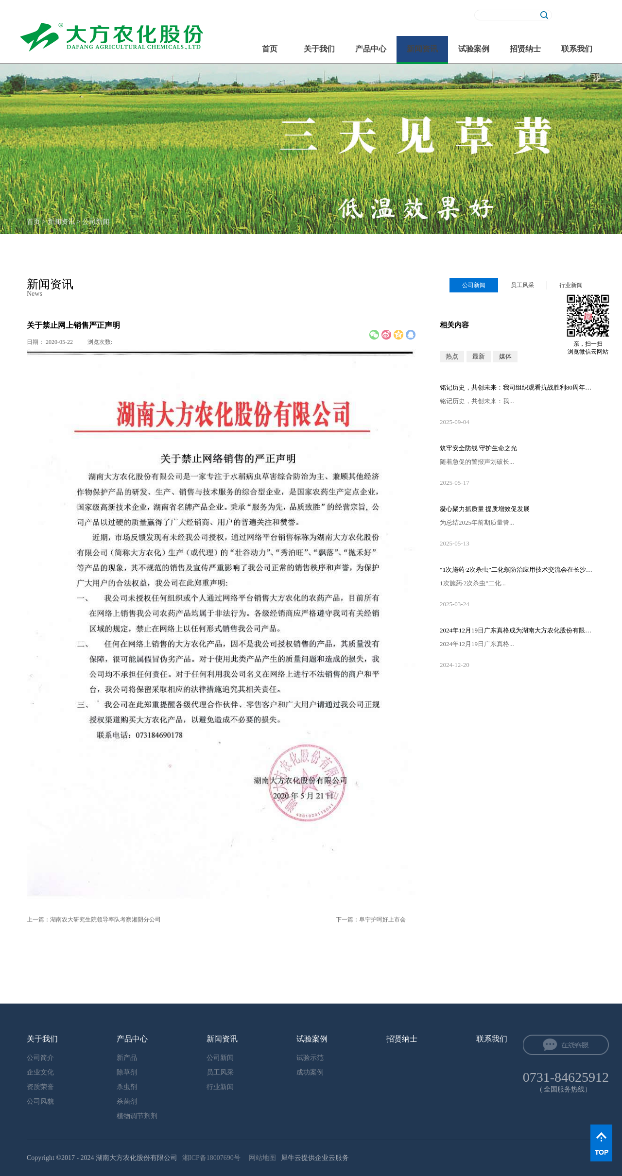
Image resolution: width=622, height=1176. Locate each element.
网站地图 (260, 1157)
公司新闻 (95, 221)
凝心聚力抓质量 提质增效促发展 (485, 509)
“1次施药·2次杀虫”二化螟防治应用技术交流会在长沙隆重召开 (517, 569)
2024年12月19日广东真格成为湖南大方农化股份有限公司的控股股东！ (517, 630)
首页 (269, 49)
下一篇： (371, 919)
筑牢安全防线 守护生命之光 (478, 448)
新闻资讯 (61, 221)
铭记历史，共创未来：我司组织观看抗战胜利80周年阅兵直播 (517, 387)
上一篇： (94, 919)
